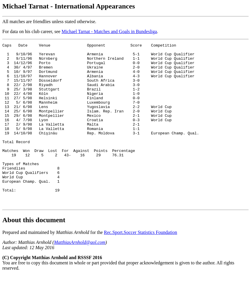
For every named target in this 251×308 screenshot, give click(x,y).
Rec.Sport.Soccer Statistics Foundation (140, 264)
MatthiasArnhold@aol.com (79, 274)
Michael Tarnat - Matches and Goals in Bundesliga (109, 31)
